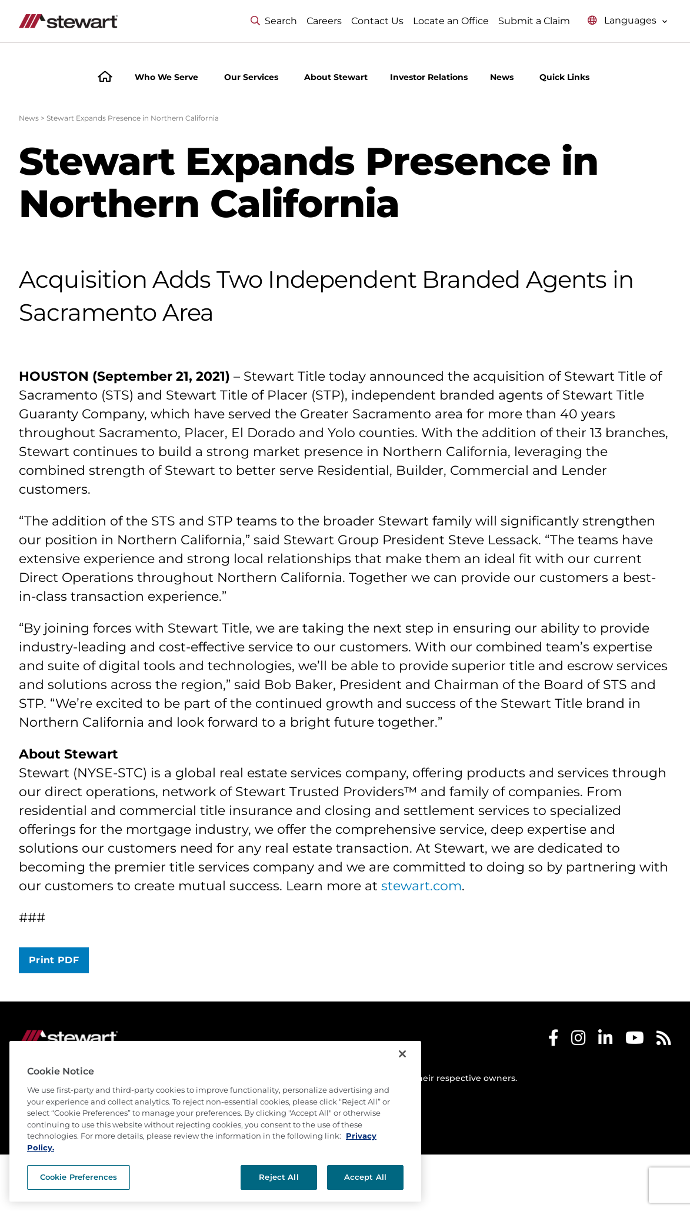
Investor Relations (429, 77)
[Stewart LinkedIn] (605, 1040)
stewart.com (421, 886)
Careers (324, 20)
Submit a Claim (534, 20)
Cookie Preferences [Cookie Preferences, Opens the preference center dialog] (78, 1177)
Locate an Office (451, 20)
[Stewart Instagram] (578, 1040)
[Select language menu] (627, 21)
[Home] (105, 78)
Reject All (278, 1177)
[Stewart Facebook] (553, 1040)
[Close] (402, 1054)
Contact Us (377, 20)
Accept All (365, 1177)
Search (274, 20)
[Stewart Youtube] (634, 1040)
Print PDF (54, 960)
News (29, 118)
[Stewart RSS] (663, 1040)
